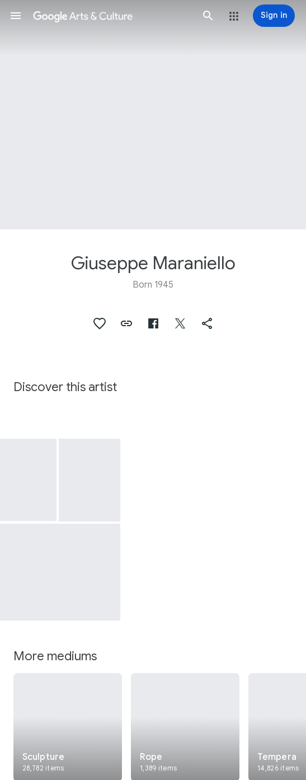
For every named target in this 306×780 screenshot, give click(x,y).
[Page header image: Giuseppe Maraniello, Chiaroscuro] (153, 114)
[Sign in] (274, 15)
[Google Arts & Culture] (111, 15)
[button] (15, 15)
